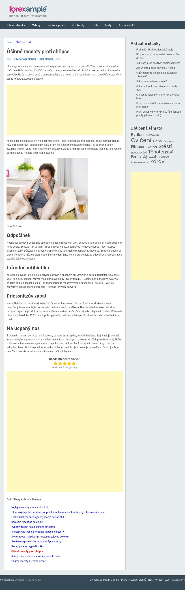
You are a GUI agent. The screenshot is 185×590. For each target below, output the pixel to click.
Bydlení (138, 134)
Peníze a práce (56, 25)
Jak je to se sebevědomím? (151, 81)
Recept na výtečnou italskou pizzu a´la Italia (35, 556)
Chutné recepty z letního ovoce (28, 561)
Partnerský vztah (144, 157)
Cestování (153, 135)
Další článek (45, 59)
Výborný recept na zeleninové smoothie (33, 526)
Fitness (137, 147)
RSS (150, 579)
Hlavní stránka (16, 25)
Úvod (9, 42)
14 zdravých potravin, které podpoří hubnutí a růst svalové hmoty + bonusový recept (58, 512)
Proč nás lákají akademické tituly (154, 49)
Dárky (157, 141)
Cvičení (141, 140)
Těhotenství (160, 152)
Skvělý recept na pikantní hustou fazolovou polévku (39, 536)
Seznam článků (137, 579)
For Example (7, 579)
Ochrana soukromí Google (104, 579)
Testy (108, 25)
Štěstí (165, 146)
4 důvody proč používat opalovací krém (158, 63)
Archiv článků (127, 25)
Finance (169, 141)
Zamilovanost (140, 162)
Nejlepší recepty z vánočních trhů (29, 507)
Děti (95, 25)
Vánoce (164, 156)
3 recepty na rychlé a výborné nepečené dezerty (37, 531)
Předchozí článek (25, 59)
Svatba (151, 147)
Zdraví (158, 162)
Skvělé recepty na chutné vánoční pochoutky (36, 541)
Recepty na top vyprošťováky (27, 546)
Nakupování (139, 152)
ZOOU (124, 579)
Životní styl (78, 25)
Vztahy (36, 25)
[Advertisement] (64, 110)
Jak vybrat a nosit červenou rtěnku (155, 67)
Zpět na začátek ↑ (175, 579)
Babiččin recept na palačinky (27, 522)
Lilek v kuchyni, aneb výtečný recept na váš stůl (37, 517)
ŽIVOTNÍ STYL (24, 42)
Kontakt (159, 579)
